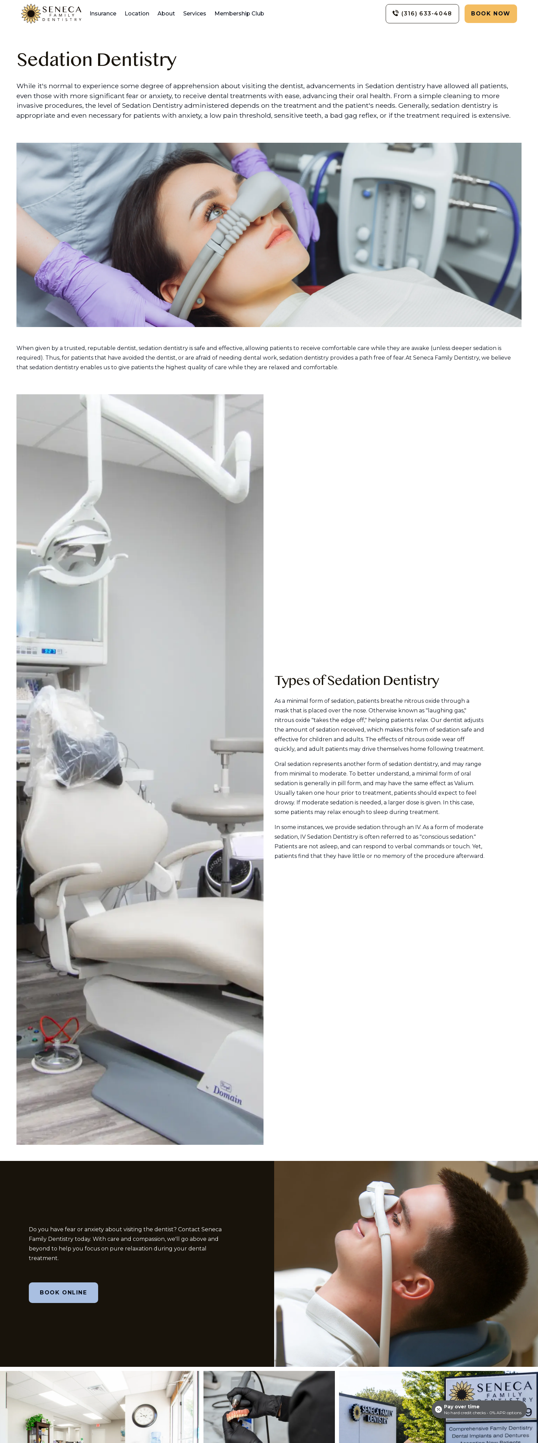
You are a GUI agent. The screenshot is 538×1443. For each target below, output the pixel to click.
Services (194, 13)
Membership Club (239, 13)
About (166, 13)
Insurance (103, 13)
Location (137, 13)
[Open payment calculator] (479, 1409)
